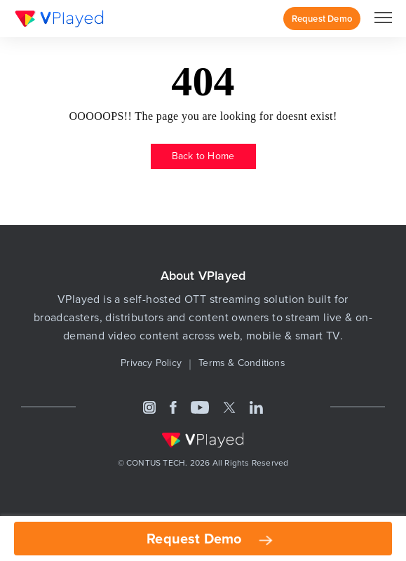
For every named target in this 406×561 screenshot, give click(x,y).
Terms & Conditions (241, 363)
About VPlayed (203, 275)
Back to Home (203, 156)
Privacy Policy (151, 363)
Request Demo (322, 18)
